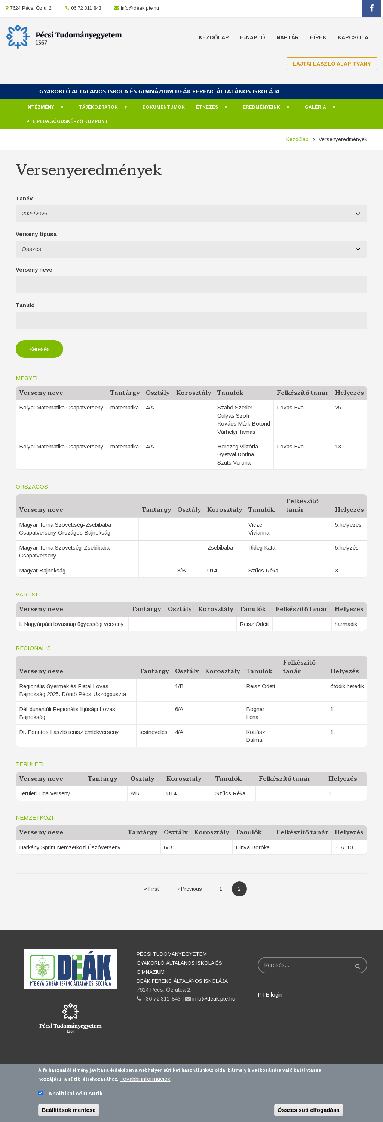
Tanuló (25, 305)
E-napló (252, 37)
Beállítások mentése (68, 1110)
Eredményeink (262, 109)
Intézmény (41, 109)
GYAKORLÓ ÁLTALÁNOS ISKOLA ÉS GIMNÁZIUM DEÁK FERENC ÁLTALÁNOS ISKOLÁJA (159, 91)
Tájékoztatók (99, 109)
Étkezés (208, 109)
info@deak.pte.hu (140, 8)
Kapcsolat (355, 37)
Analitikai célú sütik (75, 1094)
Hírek (318, 37)
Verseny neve (34, 269)
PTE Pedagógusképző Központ (67, 121)
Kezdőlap (214, 37)
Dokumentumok (164, 107)
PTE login (270, 994)
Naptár (287, 37)
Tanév (24, 198)
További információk (145, 1079)
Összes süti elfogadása (309, 1110)
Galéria (316, 109)
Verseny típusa (36, 234)
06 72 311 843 (86, 8)
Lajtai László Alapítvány (332, 64)
